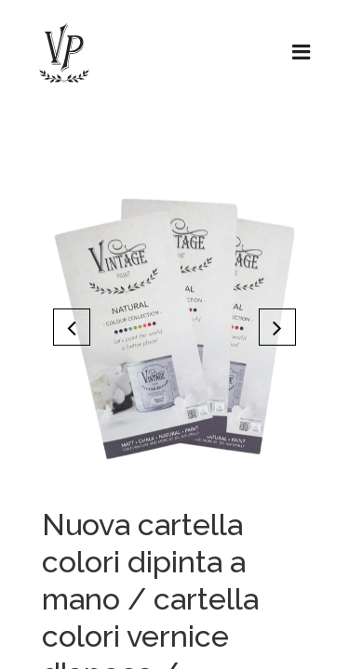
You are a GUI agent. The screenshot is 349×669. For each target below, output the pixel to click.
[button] (71, 327)
